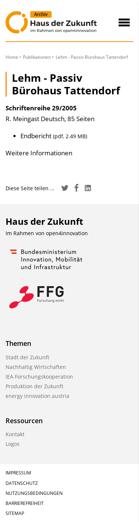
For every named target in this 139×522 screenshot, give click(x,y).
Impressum (18, 473)
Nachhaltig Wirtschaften (36, 366)
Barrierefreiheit (25, 503)
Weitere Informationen (39, 153)
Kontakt (15, 434)
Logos (13, 443)
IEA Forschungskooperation (39, 376)
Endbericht (53, 136)
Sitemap (15, 513)
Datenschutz (22, 483)
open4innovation (67, 233)
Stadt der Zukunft (27, 357)
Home (12, 57)
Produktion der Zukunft (34, 386)
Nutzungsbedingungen (34, 493)
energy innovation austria (37, 395)
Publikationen (37, 57)
